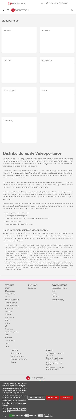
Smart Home (9, 329)
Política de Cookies (13, 410)
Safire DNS (55, 297)
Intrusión (8, 297)
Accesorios (8, 338)
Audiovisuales (9, 317)
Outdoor (7, 335)
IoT (6, 326)
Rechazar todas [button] (52, 397)
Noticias (49, 350)
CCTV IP (7, 288)
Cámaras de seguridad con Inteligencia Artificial (54, 359)
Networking (8, 311)
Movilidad (8, 314)
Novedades (32, 285)
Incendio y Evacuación (12, 300)
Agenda (54, 294)
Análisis (33, 415)
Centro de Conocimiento (59, 288)
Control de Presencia (11, 305)
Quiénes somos (16, 353)
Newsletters (32, 288)
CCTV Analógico (10, 291)
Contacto (13, 362)
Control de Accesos (11, 303)
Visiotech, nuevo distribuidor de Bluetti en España (55, 368)
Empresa (14, 350)
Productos (9, 285)
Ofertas (7, 343)
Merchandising (9, 341)
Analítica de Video (10, 294)
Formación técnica (59, 285)
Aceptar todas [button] (66, 397)
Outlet (7, 346)
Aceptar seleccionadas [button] (36, 397)
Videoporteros (9, 308)
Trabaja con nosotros (17, 356)
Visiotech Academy (58, 300)
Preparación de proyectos (19, 359)
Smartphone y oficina (12, 332)
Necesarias (18, 415)
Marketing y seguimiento (48, 415)
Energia (7, 323)
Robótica (7, 320)
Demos (54, 291)
